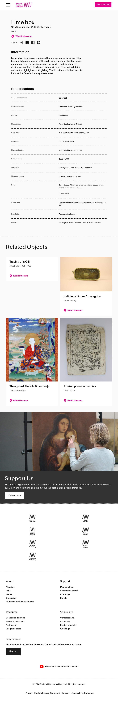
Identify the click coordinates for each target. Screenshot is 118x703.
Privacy (29, 693)
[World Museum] (85, 518)
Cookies (66, 693)
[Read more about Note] (83, 189)
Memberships (66, 587)
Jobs (8, 591)
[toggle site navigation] (8, 5)
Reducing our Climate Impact (20, 602)
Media (9, 594)
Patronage (65, 594)
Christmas (65, 621)
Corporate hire (67, 618)
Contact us (11, 598)
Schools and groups (15, 618)
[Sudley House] (85, 544)
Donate (63, 598)
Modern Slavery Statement (47, 693)
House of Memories (15, 621)
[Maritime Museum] (85, 531)
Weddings (65, 629)
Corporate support (69, 591)
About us (10, 587)
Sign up (13, 651)
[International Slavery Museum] (32, 531)
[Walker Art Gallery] (32, 544)
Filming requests (68, 625)
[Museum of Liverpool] (32, 518)
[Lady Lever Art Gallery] (32, 556)
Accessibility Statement (83, 693)
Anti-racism (11, 625)
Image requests (13, 629)
